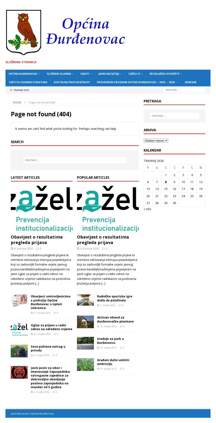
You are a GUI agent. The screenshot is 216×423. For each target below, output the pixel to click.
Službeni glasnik (59, 74)
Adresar (190, 82)
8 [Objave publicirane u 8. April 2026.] (166, 182)
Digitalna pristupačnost (72, 82)
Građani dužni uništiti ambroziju (113, 362)
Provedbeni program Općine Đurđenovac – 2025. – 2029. (136, 82)
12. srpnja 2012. (108, 347)
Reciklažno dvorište (164, 74)
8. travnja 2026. (23, 248)
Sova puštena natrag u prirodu (48, 348)
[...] (37, 283)
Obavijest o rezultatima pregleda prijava (37, 239)
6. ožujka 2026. (42, 355)
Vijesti (84, 74)
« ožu (147, 209)
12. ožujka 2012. (108, 326)
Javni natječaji (109, 74)
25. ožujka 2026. (42, 333)
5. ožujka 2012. (108, 305)
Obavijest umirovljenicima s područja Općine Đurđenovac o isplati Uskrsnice (50, 302)
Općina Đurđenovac (23, 74)
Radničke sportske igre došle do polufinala (114, 298)
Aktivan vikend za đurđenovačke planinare (115, 319)
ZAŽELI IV (134, 74)
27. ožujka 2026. (42, 312)
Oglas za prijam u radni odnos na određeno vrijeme (51, 327)
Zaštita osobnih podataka (28, 82)
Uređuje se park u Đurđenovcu (110, 340)
